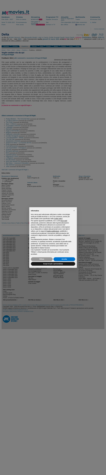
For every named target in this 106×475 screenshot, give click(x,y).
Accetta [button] (64, 259)
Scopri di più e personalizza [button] (53, 264)
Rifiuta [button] (41, 259)
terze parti (63, 221)
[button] (74, 210)
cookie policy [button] (58, 218)
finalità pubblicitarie (52, 231)
